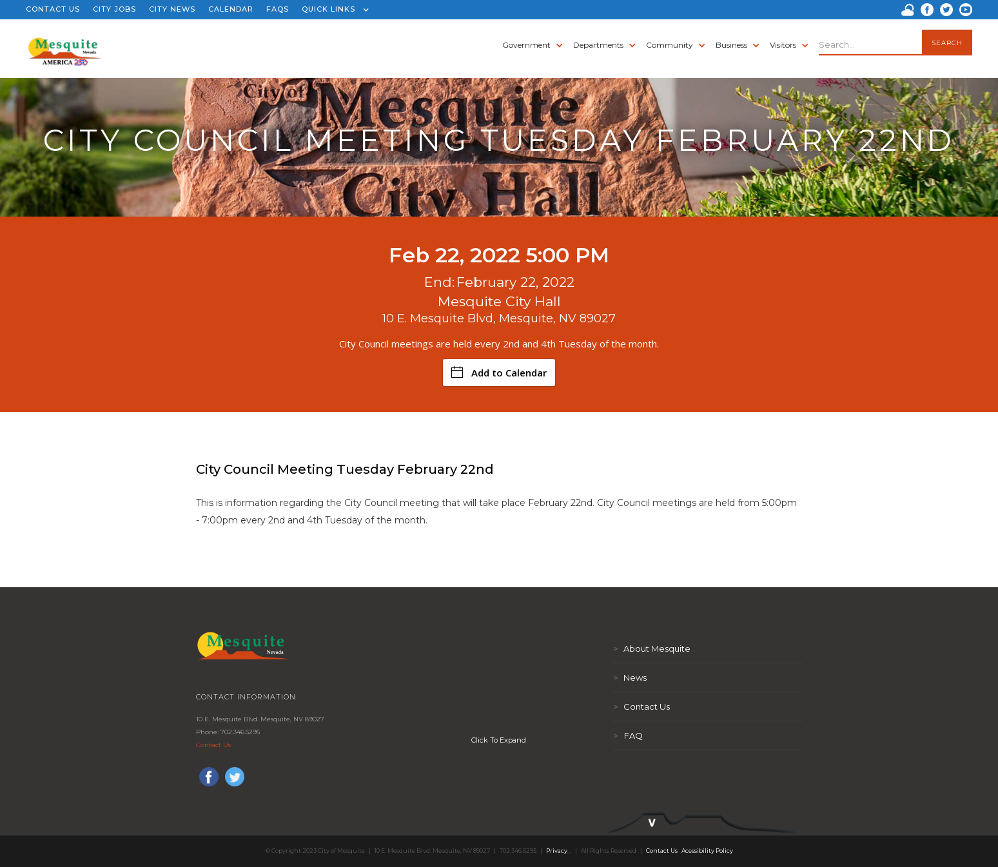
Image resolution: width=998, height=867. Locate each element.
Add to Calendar (499, 372)
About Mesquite (651, 648)
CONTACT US (53, 9)
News (630, 677)
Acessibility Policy (707, 850)
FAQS (277, 9)
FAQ (628, 735)
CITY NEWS (172, 9)
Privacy (556, 850)
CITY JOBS (114, 9)
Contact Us (213, 745)
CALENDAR (230, 9)
